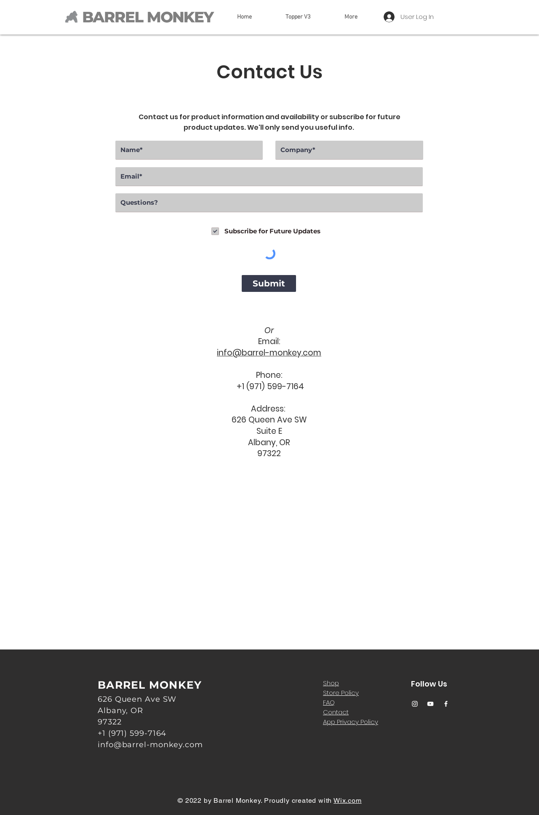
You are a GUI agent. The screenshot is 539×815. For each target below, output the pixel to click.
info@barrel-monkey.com (269, 352)
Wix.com (348, 800)
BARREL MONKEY (150, 685)
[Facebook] (446, 704)
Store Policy (341, 692)
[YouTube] (430, 704)
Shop (331, 683)
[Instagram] (415, 704)
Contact (336, 712)
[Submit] (269, 283)
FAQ (329, 702)
